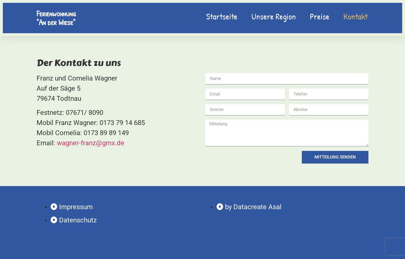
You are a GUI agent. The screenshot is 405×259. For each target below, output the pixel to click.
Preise (319, 16)
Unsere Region (273, 16)
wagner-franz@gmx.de (90, 143)
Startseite (221, 16)
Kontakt (355, 16)
